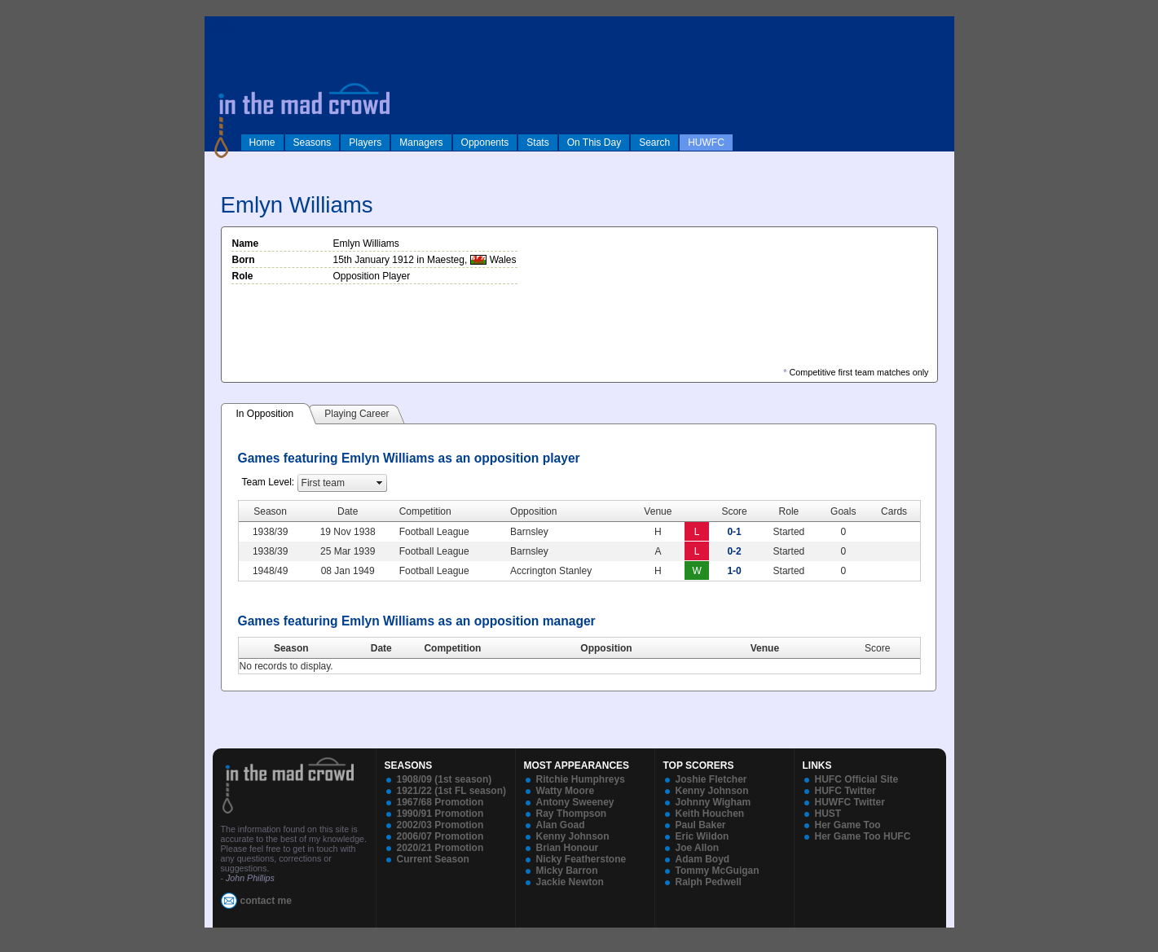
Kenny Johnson (573, 836)
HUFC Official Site (857, 779)
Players (365, 142)
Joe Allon (698, 847)
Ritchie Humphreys (580, 779)
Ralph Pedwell (709, 882)
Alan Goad (560, 825)
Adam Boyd (703, 859)
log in (222, 26)
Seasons (312, 142)
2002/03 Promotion (440, 825)
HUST (828, 813)
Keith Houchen (710, 813)
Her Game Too (848, 825)
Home (262, 142)
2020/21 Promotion (440, 847)
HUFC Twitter (845, 790)
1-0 (734, 571)
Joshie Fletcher (711, 779)
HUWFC (706, 142)
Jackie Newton (570, 882)
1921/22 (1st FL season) (452, 790)
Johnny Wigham (713, 802)
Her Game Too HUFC (863, 836)
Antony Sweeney (575, 802)
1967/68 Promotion (440, 802)
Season (291, 648)
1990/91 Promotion (440, 813)
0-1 (734, 531)
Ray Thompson (571, 813)
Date (381, 648)
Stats (537, 142)
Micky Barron (567, 870)
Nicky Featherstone (581, 859)
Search (654, 142)
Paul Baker (701, 825)
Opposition (606, 648)
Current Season (433, 859)
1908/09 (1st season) (444, 779)
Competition (452, 648)
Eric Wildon (702, 836)
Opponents (485, 142)
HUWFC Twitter (850, 802)
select (379, 483)
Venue (765, 648)
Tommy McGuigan (718, 870)
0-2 (734, 551)
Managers (421, 142)
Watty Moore (565, 790)
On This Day (594, 142)
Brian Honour (567, 847)
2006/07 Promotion (440, 836)
